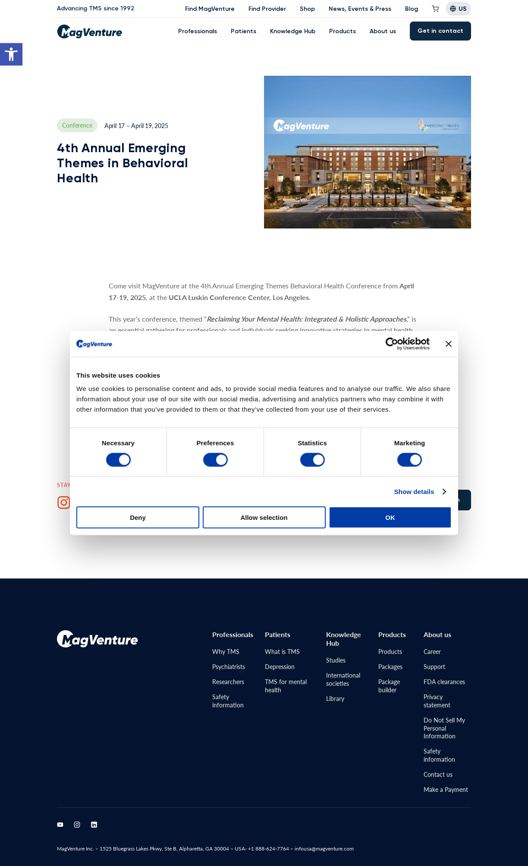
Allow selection (263, 517)
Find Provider (267, 9)
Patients (243, 31)
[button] (11, 54)
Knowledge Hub (292, 31)
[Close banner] (449, 344)
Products (342, 31)
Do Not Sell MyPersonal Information (444, 728)
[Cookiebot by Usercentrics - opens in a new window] (392, 343)
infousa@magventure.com (324, 848)
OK (390, 517)
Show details (414, 491)
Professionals (197, 31)
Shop (307, 9)
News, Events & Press (360, 9)
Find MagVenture (210, 9)
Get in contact (440, 30)
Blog (411, 9)
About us (383, 31)
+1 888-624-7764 (268, 848)
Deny (138, 517)
